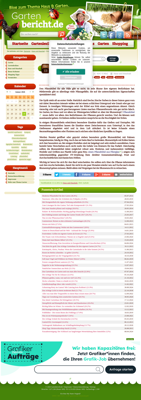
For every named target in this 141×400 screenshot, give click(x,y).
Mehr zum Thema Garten (17, 182)
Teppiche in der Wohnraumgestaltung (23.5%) (60, 265)
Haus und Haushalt (38, 51)
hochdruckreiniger (12, 150)
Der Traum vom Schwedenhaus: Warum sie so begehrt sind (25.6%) (68, 237)
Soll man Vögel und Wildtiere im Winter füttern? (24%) (63, 259)
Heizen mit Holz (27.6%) (52, 224)
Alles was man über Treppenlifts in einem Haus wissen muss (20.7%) (68, 294)
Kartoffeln (15, 147)
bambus (24, 147)
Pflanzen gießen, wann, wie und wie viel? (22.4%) (61, 278)
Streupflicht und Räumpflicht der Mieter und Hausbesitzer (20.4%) (68, 303)
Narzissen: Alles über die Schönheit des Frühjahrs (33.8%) (64, 199)
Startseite (20, 44)
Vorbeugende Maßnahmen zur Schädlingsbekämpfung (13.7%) (66, 325)
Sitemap (92, 387)
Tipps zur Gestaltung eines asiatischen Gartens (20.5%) (63, 297)
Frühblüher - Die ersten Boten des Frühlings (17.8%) (62, 312)
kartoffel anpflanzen (15, 132)
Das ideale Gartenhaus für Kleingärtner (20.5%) (60, 300)
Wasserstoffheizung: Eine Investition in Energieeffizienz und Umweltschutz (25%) (74, 243)
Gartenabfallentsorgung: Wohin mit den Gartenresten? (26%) (65, 227)
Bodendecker (27, 144)
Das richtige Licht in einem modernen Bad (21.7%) (62, 290)
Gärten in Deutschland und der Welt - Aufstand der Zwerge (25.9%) (68, 230)
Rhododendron (27, 150)
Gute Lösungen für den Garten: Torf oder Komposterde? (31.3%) (67, 205)
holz (103, 77)
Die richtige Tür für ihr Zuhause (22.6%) (58, 275)
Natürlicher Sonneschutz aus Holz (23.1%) (58, 268)
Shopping (120, 44)
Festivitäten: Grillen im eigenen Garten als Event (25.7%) (64, 234)
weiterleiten (126, 174)
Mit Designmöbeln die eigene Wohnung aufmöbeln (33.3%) (65, 202)
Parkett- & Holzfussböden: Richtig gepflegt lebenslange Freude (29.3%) (70, 211)
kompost (27, 132)
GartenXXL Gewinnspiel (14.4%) (55, 322)
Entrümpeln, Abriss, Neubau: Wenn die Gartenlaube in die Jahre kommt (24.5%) (73, 249)
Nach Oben (130, 339)
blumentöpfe (119, 77)
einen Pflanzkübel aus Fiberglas (103, 152)
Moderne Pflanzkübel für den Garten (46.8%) (59, 196)
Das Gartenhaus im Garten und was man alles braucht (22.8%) (66, 271)
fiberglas (110, 77)
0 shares (86, 174)
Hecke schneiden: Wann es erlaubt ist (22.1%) (60, 281)
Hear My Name (68, 394)
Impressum (12, 179)
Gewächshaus (13, 153)
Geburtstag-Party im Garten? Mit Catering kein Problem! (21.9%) (67, 287)
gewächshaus (11, 159)
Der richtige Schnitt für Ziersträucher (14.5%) (59, 319)
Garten (37, 20)
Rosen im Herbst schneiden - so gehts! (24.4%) (60, 253)
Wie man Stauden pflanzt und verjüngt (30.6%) (60, 208)
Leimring (13, 156)
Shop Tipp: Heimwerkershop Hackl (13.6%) (59, 328)
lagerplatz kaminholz (13, 144)
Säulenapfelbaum (19, 141)
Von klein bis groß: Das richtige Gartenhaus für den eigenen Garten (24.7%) (71, 246)
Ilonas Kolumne (14, 72)
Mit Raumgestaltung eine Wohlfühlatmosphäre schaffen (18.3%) (67, 309)
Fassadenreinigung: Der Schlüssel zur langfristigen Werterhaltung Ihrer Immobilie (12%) (76, 331)
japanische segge (25, 159)
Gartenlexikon (42, 44)
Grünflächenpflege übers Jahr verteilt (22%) (59, 284)
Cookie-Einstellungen (65, 57)
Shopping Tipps (14, 75)
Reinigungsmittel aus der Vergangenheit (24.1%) (61, 256)
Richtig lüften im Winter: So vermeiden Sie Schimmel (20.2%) (66, 306)
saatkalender (25, 153)
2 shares (106, 174)
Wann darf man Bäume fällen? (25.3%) (57, 240)
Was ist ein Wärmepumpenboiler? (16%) (57, 316)
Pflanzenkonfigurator (19, 138)
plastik (97, 77)
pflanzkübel (24, 156)
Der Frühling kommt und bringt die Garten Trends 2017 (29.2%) (67, 215)
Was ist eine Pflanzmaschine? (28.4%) (57, 218)
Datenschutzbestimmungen (61, 64)
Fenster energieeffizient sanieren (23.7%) (58, 262)
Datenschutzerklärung (16, 176)
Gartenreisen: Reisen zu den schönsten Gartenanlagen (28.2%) (66, 221)
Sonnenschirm (19, 135)
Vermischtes (12, 78)
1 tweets (66, 174)
